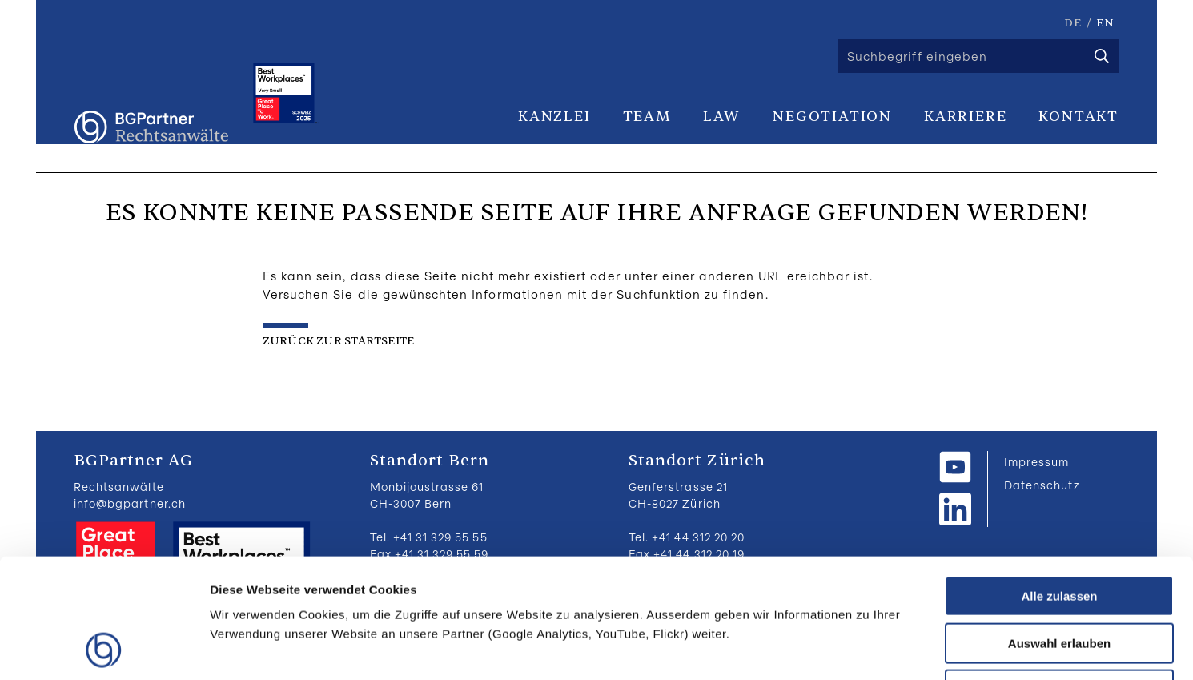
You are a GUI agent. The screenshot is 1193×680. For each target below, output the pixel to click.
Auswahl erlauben (1059, 531)
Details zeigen (851, 648)
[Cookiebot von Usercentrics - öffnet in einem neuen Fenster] (104, 649)
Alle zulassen (1059, 484)
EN (1105, 23)
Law (722, 116)
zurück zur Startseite (338, 341)
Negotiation (832, 116)
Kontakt (1078, 116)
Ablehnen (1059, 578)
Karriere (965, 116)
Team (647, 116)
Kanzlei (554, 116)
